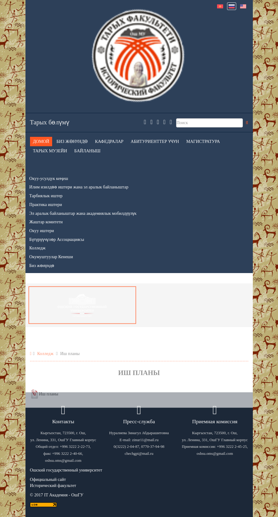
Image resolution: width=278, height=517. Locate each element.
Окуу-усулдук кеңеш (48, 178)
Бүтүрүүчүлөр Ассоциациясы (56, 239)
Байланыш (87, 150)
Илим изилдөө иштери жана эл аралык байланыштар (79, 186)
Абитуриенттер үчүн (155, 141)
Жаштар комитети (46, 221)
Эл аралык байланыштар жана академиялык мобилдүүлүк (83, 213)
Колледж (37, 247)
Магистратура (203, 141)
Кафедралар (109, 141)
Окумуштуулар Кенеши (51, 256)
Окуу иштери (41, 230)
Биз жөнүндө (72, 141)
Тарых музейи (50, 150)
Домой (41, 141)
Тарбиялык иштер (46, 195)
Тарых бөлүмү (50, 122)
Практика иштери (45, 204)
